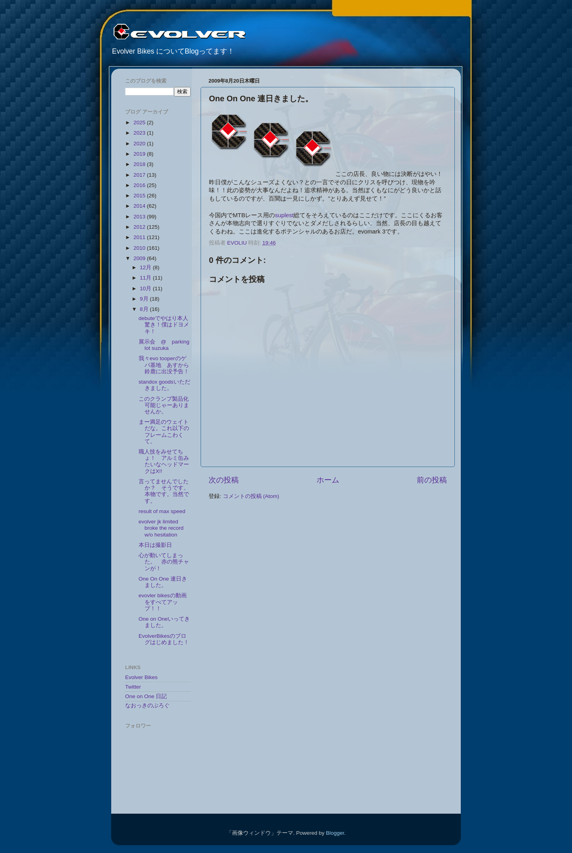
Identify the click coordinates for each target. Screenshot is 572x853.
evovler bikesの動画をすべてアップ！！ (163, 601)
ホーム (328, 480)
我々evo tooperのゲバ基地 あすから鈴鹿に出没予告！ (164, 364)
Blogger (335, 833)
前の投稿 (432, 480)
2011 (140, 237)
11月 (146, 278)
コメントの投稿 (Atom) (251, 496)
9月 (145, 299)
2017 (140, 175)
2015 (140, 196)
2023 (140, 133)
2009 (140, 258)
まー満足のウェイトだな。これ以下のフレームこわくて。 (164, 431)
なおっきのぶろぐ (147, 705)
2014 (140, 206)
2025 (140, 122)
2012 (140, 227)
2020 (140, 144)
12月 (146, 267)
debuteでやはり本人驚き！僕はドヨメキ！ (164, 324)
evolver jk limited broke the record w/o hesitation (161, 528)
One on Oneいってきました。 (164, 622)
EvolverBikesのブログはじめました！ (164, 639)
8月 (145, 309)
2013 (140, 217)
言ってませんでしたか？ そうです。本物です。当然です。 (164, 491)
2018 (140, 164)
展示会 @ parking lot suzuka (164, 345)
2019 (140, 154)
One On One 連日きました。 (163, 582)
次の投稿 (224, 480)
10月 (146, 288)
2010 (140, 248)
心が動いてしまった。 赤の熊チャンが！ (164, 561)
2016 (140, 185)
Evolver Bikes (141, 677)
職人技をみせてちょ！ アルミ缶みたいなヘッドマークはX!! (164, 461)
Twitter (133, 687)
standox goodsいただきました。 (164, 385)
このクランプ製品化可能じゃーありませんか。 (164, 405)
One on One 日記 (146, 696)
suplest (284, 215)
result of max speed (162, 511)
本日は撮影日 (155, 545)
